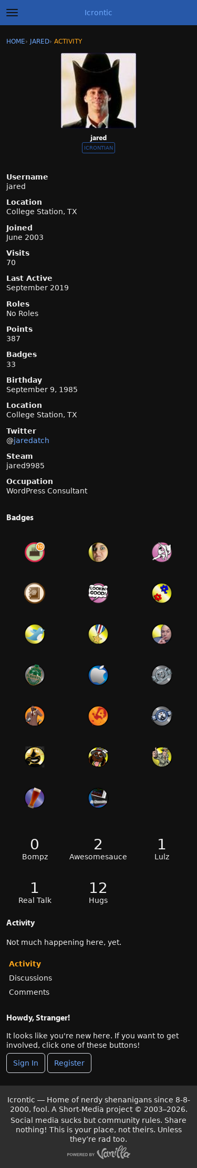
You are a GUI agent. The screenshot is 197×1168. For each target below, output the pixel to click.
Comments (29, 992)
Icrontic (98, 12)
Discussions (30, 978)
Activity (25, 964)
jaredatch (31, 440)
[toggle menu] (12, 12)
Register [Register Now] (69, 1063)
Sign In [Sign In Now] (25, 1063)
